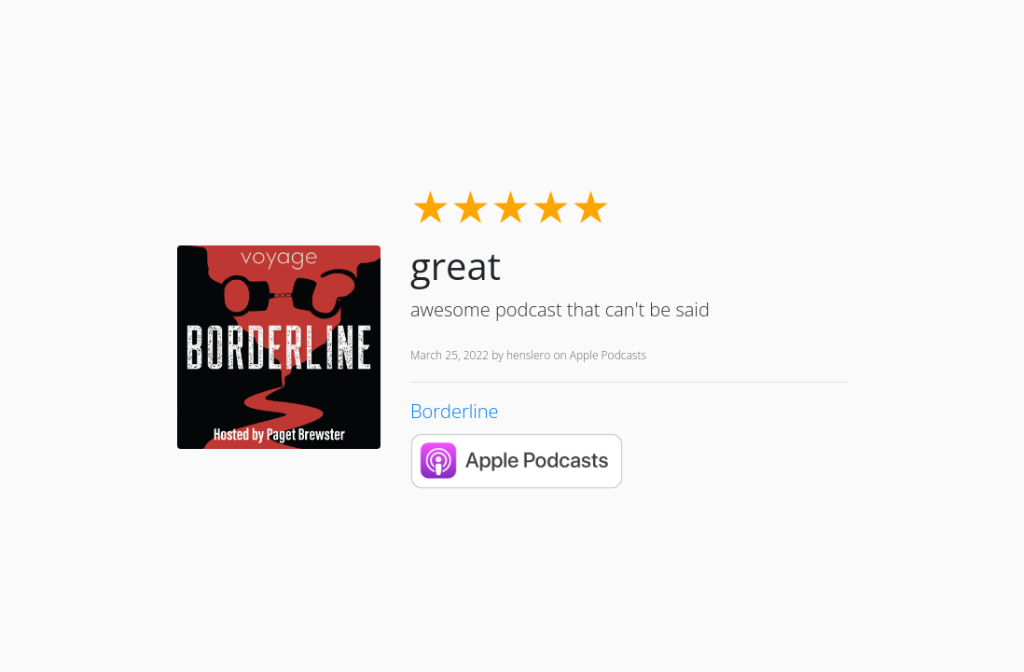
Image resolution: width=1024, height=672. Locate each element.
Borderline (454, 411)
